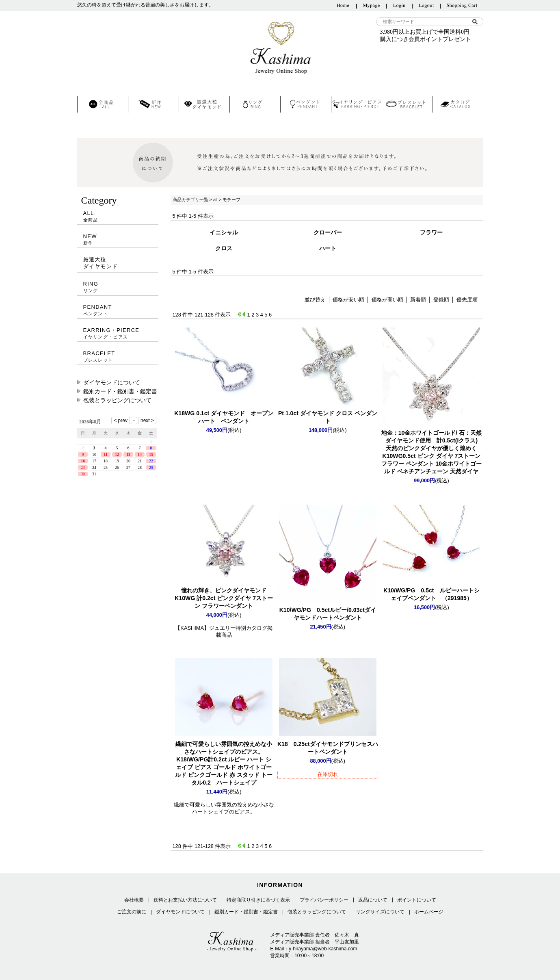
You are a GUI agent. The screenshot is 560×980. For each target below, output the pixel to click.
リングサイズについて (380, 912)
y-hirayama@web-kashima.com (323, 949)
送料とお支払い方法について (185, 900)
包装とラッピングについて (117, 400)
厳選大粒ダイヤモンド (100, 262)
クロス (223, 248)
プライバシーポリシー (324, 900)
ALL (117, 216)
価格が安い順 (348, 300)
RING (117, 287)
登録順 (441, 300)
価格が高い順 (387, 300)
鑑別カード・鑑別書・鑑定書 (120, 391)
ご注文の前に (131, 912)
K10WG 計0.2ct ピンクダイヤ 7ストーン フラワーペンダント (224, 598)
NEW (117, 239)
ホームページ (428, 912)
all (215, 199)
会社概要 (134, 900)
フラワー (431, 232)
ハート (327, 248)
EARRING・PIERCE (117, 333)
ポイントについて (416, 900)
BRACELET (117, 356)
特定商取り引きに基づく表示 (258, 900)
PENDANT (117, 310)
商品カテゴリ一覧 (190, 199)
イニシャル (224, 232)
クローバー (328, 232)
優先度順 (467, 300)
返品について (372, 900)
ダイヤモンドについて (111, 382)
